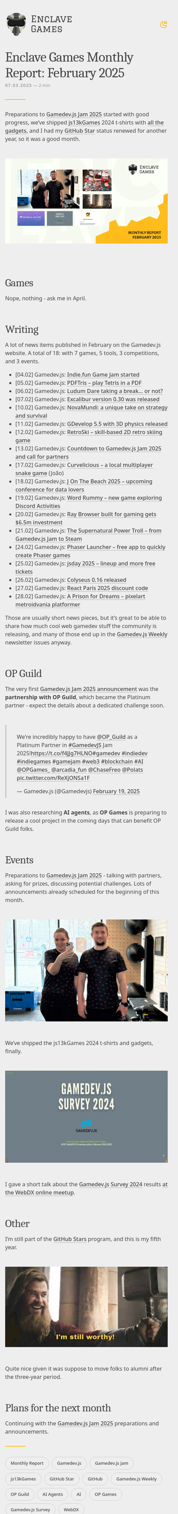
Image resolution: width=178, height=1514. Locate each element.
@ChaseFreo (104, 769)
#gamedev (106, 753)
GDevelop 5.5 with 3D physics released (117, 424)
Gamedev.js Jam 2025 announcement (88, 689)
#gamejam (66, 761)
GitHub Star (79, 130)
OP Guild (20, 1494)
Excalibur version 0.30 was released (113, 399)
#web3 (91, 761)
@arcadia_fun (69, 769)
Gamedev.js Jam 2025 (74, 114)
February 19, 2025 (116, 791)
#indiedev (134, 753)
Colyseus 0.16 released (97, 580)
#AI (138, 761)
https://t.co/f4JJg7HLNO (62, 753)
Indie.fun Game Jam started (103, 374)
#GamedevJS (84, 745)
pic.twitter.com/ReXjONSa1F (53, 778)
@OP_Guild (111, 737)
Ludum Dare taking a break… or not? (115, 391)
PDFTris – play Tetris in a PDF (104, 383)
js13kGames (84, 122)
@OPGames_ (33, 769)
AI (78, 1494)
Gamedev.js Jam (111, 1463)
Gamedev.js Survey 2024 (110, 1184)
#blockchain (117, 761)
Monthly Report (27, 1463)
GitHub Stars (69, 1239)
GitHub (95, 1479)
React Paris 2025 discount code (107, 588)
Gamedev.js (69, 1463)
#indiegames (34, 761)
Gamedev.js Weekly (142, 634)
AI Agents (53, 1494)
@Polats (132, 769)
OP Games (105, 1494)
